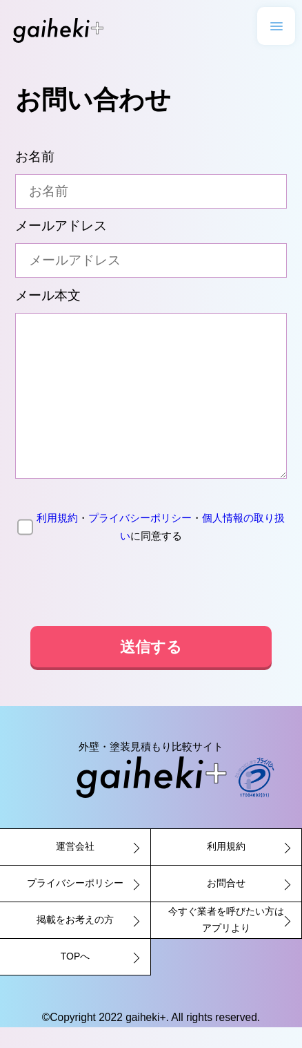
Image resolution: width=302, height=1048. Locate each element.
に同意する (151, 547)
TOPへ (75, 976)
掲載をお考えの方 (75, 940)
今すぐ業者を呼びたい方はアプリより (226, 940)
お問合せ (226, 903)
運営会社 (75, 867)
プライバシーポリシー (140, 538)
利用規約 (57, 538)
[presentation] (151, 606)
